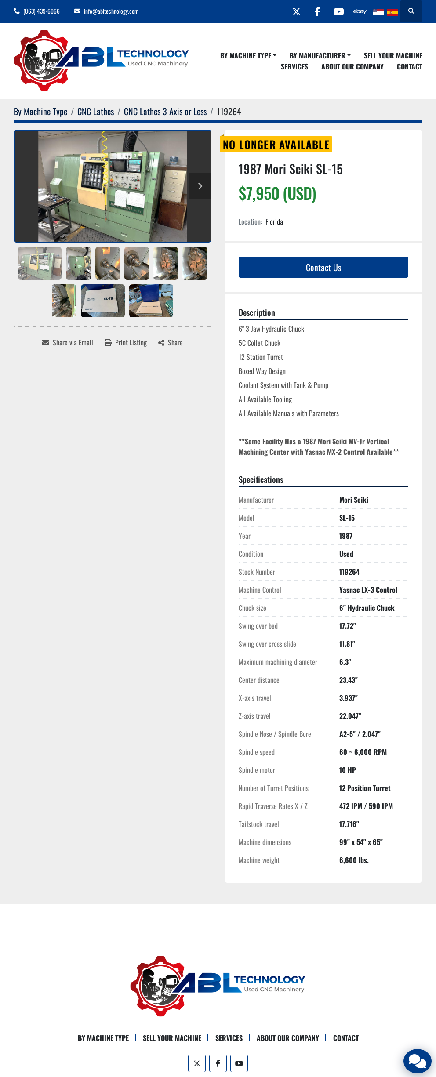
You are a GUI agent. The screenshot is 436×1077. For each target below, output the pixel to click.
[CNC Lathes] (95, 111)
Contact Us (323, 267)
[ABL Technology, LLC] (218, 985)
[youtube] (337, 11)
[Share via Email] (67, 342)
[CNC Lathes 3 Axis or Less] (165, 111)
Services (294, 66)
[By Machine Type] (40, 111)
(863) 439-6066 (41, 11)
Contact (409, 66)
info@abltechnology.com (111, 11)
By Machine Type (245, 55)
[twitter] (292, 11)
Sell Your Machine (393, 55)
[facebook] (315, 11)
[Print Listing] (126, 342)
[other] (360, 11)
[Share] (171, 342)
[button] (248, 55)
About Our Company (352, 66)
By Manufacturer (317, 55)
